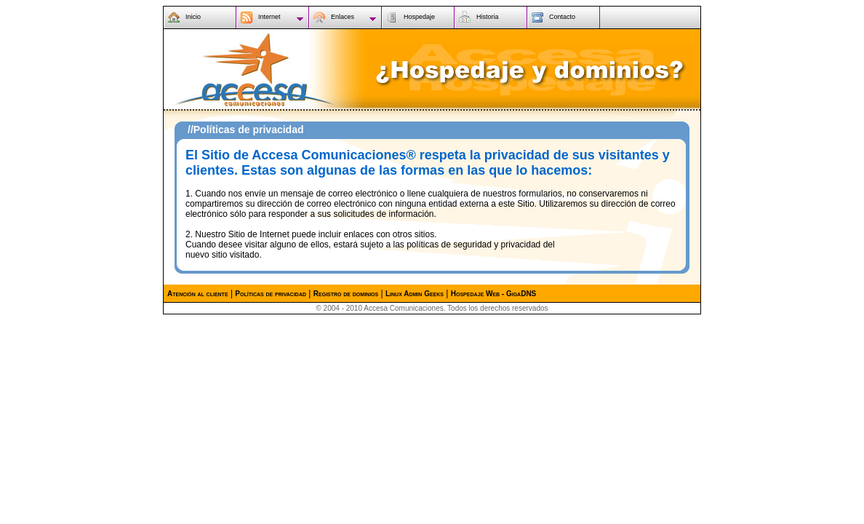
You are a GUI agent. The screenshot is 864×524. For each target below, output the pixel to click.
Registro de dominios (345, 294)
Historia (487, 16)
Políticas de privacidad (270, 294)
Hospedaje (419, 16)
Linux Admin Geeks (414, 294)
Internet (269, 16)
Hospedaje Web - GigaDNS (494, 294)
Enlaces (342, 16)
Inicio (193, 16)
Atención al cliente (197, 294)
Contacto (562, 16)
